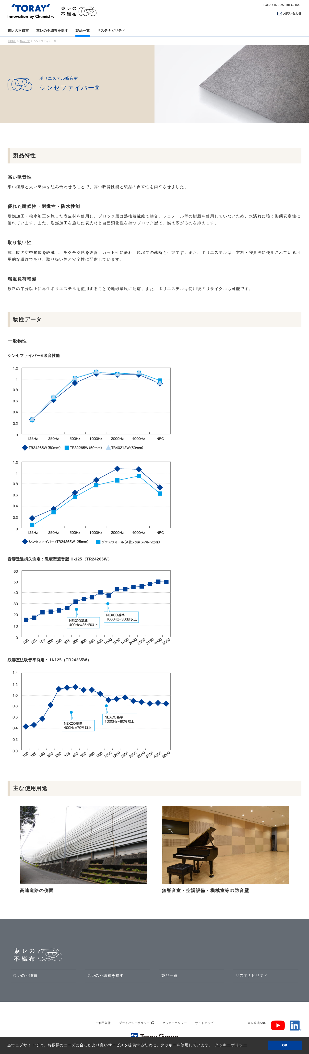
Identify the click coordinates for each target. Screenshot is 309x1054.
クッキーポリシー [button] (231, 1045)
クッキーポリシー (174, 1023)
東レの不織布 (18, 30)
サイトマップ (204, 1023)
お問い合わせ (292, 13)
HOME (12, 41)
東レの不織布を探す (52, 30)
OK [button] (285, 1045)
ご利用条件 (103, 1023)
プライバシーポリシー (134, 1023)
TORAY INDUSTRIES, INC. (282, 5)
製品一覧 (82, 30)
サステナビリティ (111, 30)
